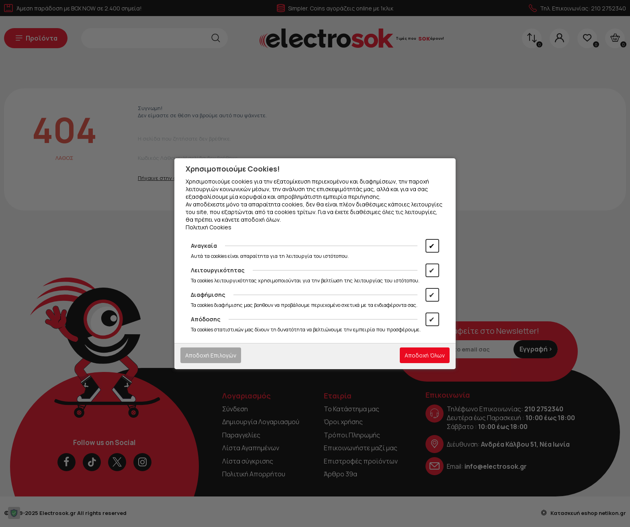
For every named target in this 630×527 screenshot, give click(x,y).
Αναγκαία (204, 245)
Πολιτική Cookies (208, 227)
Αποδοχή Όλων (425, 355)
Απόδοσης (206, 319)
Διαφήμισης (208, 294)
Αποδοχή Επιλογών (210, 355)
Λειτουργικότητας (218, 270)
